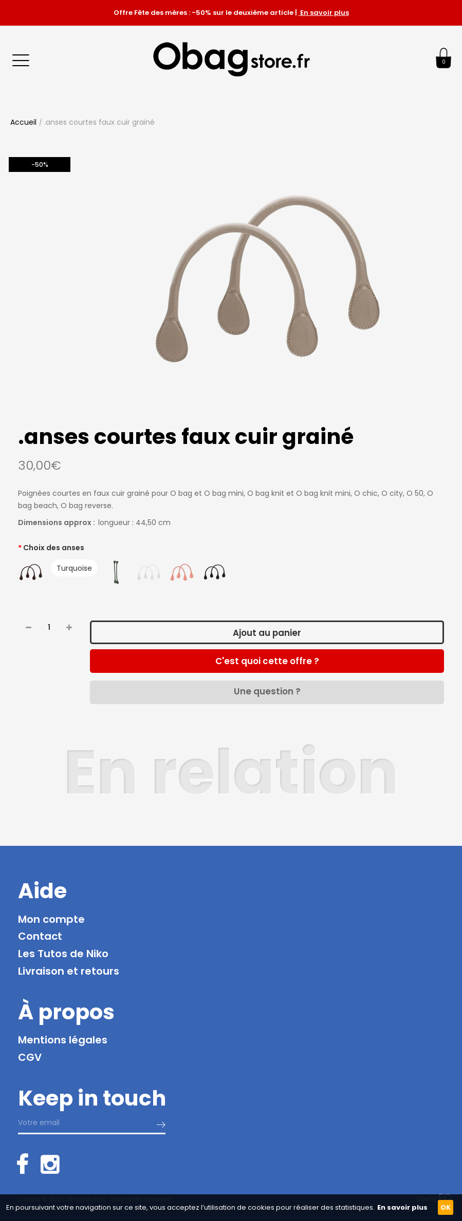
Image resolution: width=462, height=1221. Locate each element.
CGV (30, 1057)
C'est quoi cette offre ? (267, 661)
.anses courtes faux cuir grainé (99, 122)
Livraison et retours (68, 971)
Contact (40, 936)
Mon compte (51, 919)
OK (445, 1207)
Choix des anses (53, 547)
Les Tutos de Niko (63, 953)
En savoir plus (324, 12)
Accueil (23, 122)
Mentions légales (62, 1040)
